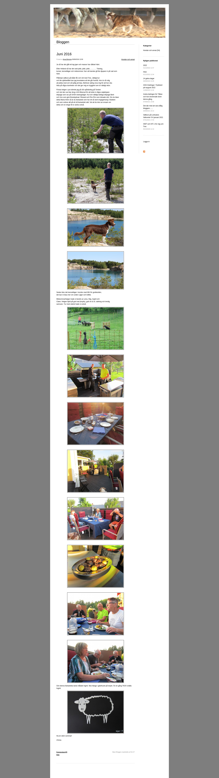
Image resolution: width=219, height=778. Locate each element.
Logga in (146, 142)
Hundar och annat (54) (151, 50)
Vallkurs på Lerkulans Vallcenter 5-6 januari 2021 (153, 117)
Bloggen (62, 42)
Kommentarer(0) (61, 752)
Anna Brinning (67, 59)
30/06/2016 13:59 (77, 59)
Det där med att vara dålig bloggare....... (152, 108)
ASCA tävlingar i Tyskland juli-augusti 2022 (152, 87)
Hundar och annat (128, 59)
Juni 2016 (64, 54)
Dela (57, 755)
